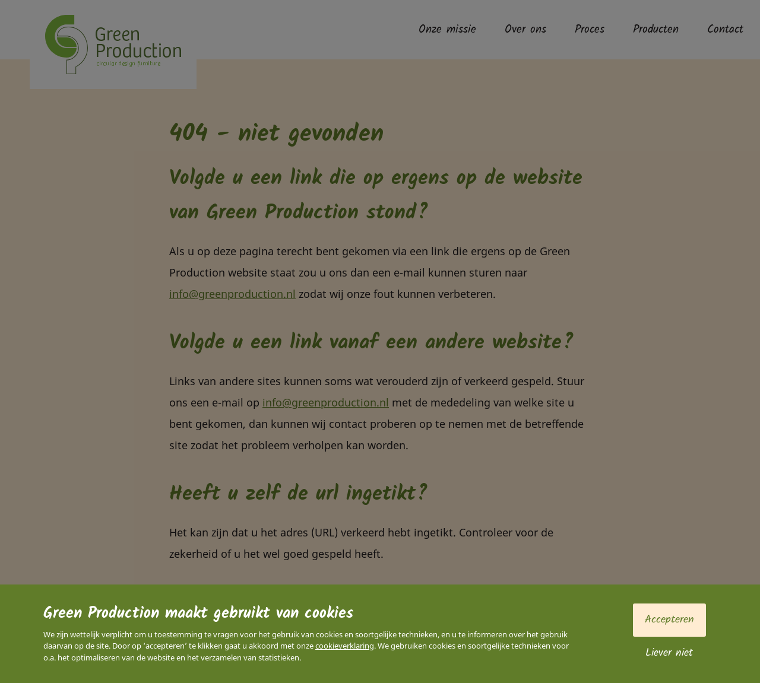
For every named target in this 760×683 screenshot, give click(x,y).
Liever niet (669, 653)
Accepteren (669, 619)
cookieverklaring (344, 645)
